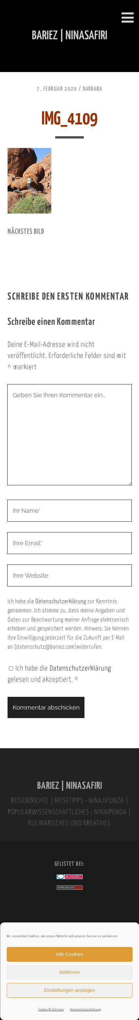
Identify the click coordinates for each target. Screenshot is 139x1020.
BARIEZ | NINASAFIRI (69, 786)
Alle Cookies (69, 954)
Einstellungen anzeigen (69, 990)
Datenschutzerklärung (85, 1009)
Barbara (92, 89)
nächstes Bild (26, 231)
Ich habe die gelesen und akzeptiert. (59, 674)
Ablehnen (69, 972)
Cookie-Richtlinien (51, 1009)
